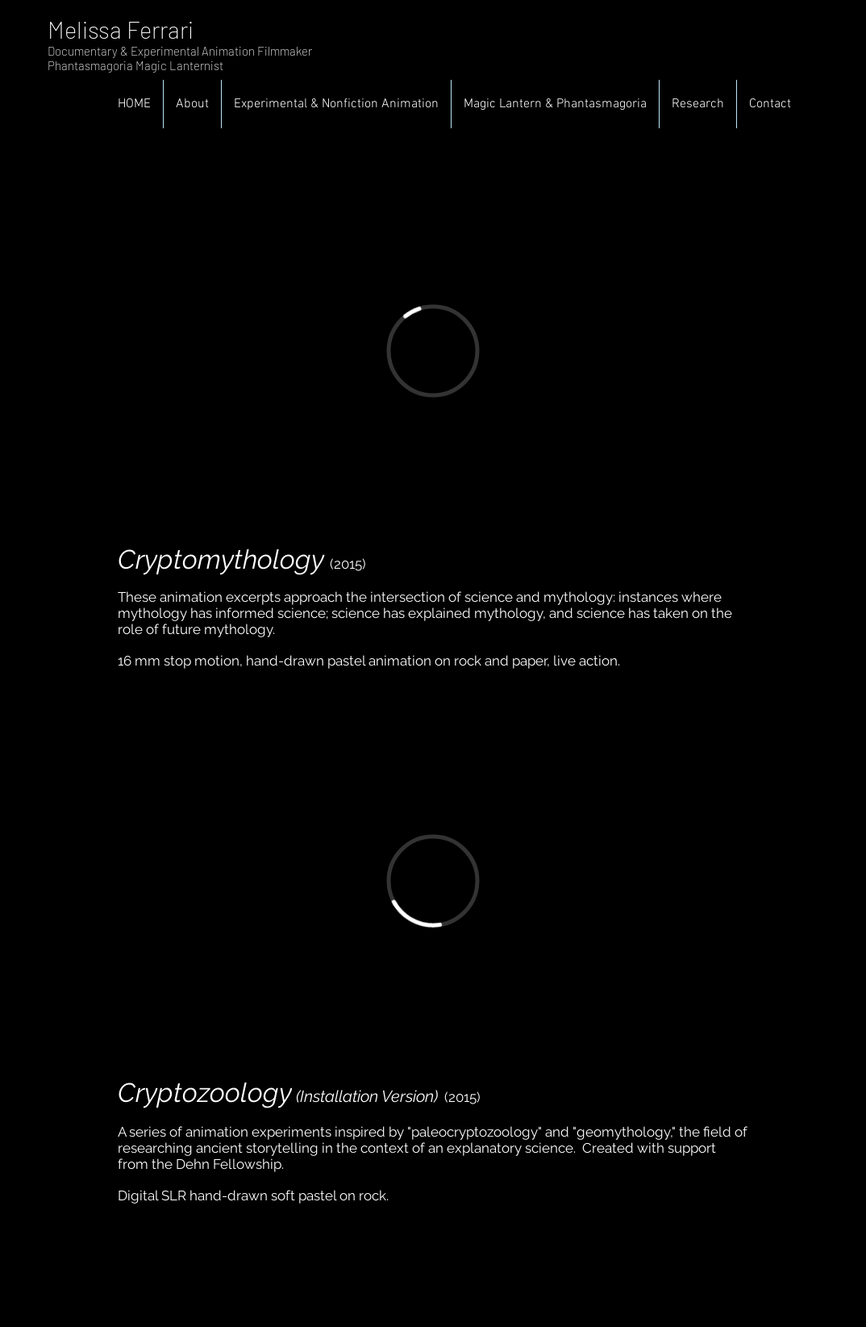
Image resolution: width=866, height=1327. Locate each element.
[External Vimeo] (433, 350)
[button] (336, 104)
